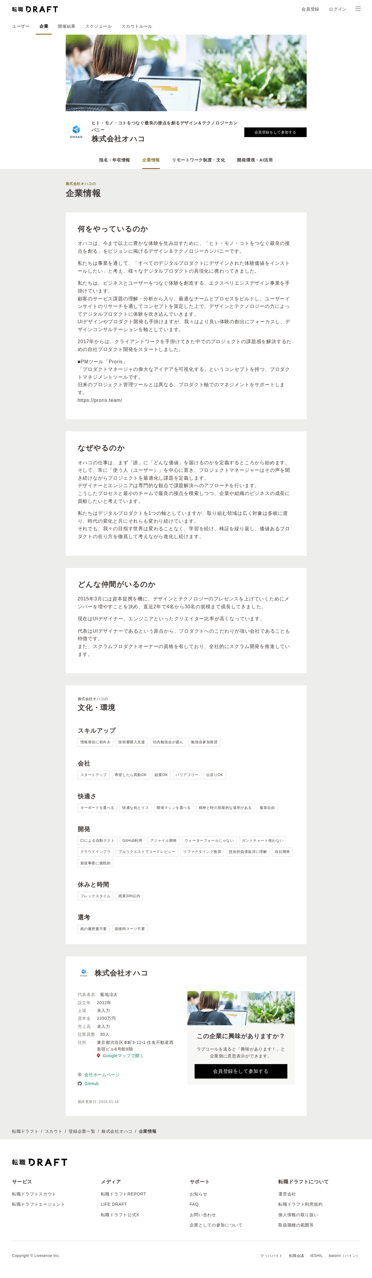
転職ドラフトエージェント (38, 1204)
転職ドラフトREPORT (123, 1194)
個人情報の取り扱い (298, 1214)
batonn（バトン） (344, 1256)
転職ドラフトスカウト (34, 1194)
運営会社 (287, 1194)
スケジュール (98, 26)
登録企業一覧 (82, 1131)
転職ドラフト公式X (120, 1214)
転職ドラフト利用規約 (300, 1204)
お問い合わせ (203, 1214)
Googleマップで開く (120, 1055)
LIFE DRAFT (114, 1204)
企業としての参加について (216, 1225)
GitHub (88, 1083)
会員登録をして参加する (275, 132)
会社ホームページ (99, 1074)
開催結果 (67, 26)
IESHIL (316, 1256)
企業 (43, 26)
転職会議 (296, 1256)
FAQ (194, 1204)
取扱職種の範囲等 (296, 1225)
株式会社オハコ (117, 1131)
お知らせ (199, 1194)
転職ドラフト (25, 1131)
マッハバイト (271, 1256)
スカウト (54, 1131)
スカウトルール (136, 26)
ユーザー (21, 26)
